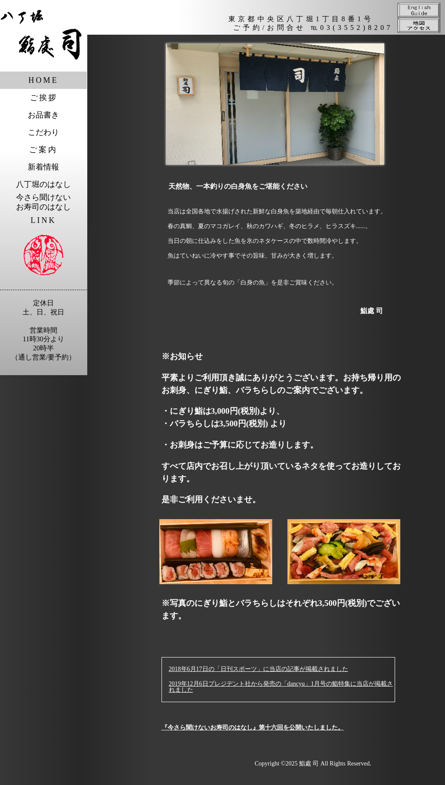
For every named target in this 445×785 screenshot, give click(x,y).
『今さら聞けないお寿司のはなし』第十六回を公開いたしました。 (253, 727)
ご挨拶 (43, 97)
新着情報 (43, 167)
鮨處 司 (309, 763)
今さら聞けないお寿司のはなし (43, 202)
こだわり (43, 132)
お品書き (43, 115)
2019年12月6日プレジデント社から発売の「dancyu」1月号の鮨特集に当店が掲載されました (281, 686)
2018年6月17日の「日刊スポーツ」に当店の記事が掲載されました (258, 669)
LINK (43, 220)
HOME (44, 80)
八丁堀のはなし (43, 184)
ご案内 (43, 149)
